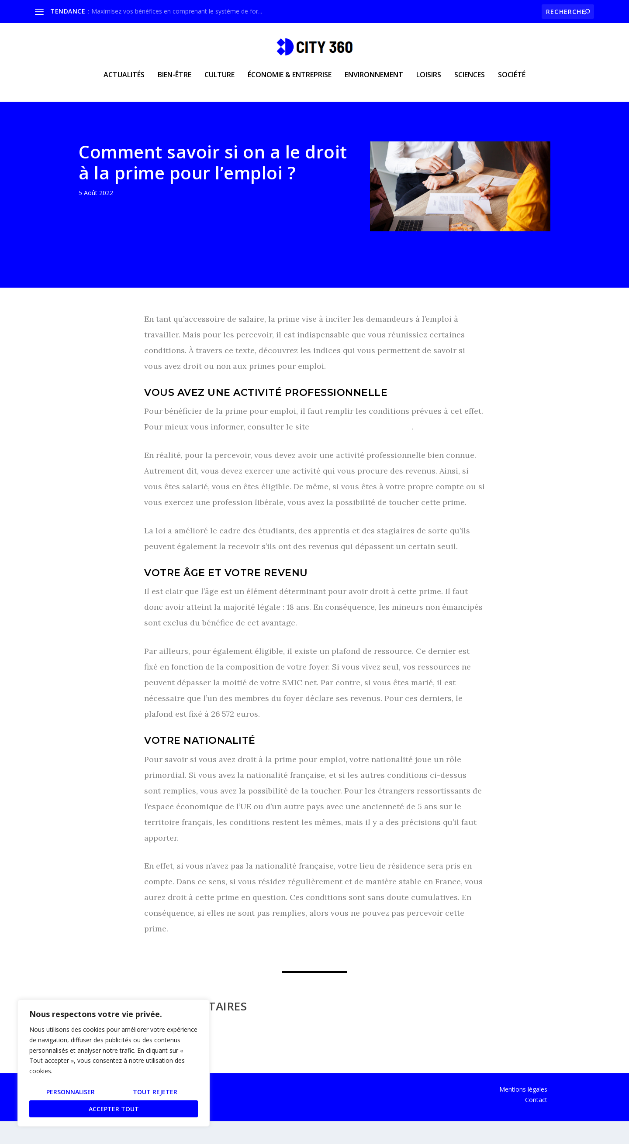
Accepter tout (114, 1109)
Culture (219, 81)
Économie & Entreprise (290, 81)
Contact (536, 1122)
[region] (113, 1063)
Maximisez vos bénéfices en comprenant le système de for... (176, 11)
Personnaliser (70, 1092)
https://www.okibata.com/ (361, 449)
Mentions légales (523, 1112)
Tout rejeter (155, 1092)
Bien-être (174, 81)
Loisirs (428, 81)
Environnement (374, 81)
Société (511, 81)
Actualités (124, 81)
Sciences (469, 81)
